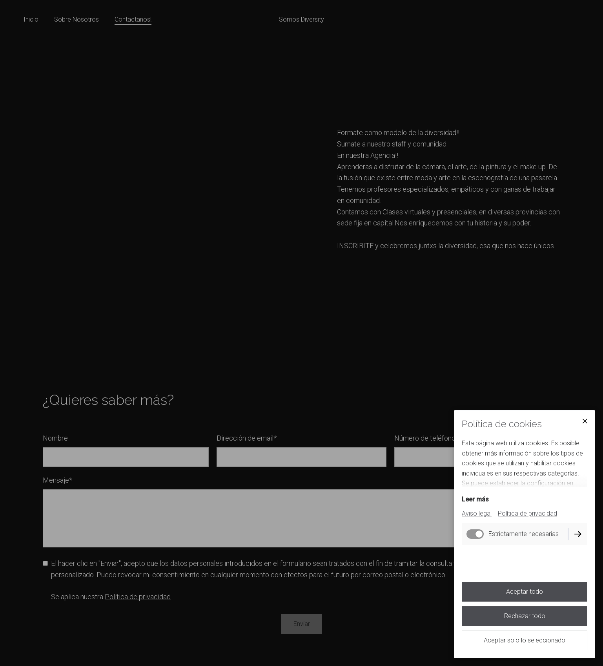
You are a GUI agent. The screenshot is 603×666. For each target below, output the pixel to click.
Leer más (475, 499)
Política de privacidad (527, 513)
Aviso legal (477, 513)
